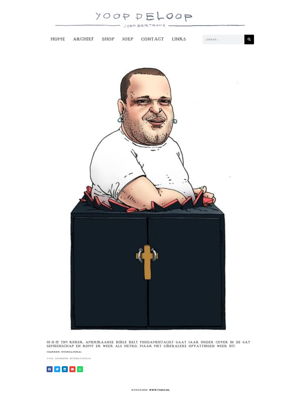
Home (57, 39)
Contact (152, 39)
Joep (127, 39)
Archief (83, 39)
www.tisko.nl (159, 389)
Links (179, 39)
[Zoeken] (249, 39)
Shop (108, 39)
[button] (50, 369)
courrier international (73, 358)
